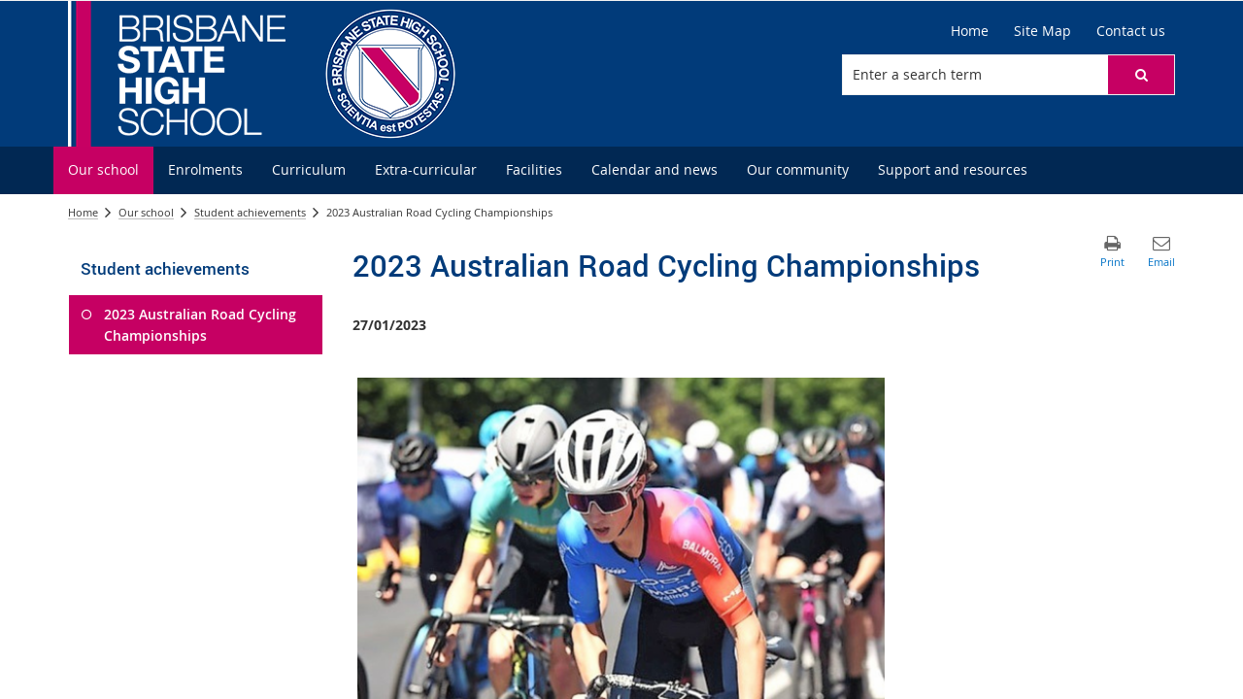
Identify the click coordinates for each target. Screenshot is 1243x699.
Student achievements (250, 212)
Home (83, 212)
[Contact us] (1131, 31)
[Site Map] (1042, 31)
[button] (1141, 74)
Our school (146, 212)
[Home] (969, 31)
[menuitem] (103, 170)
